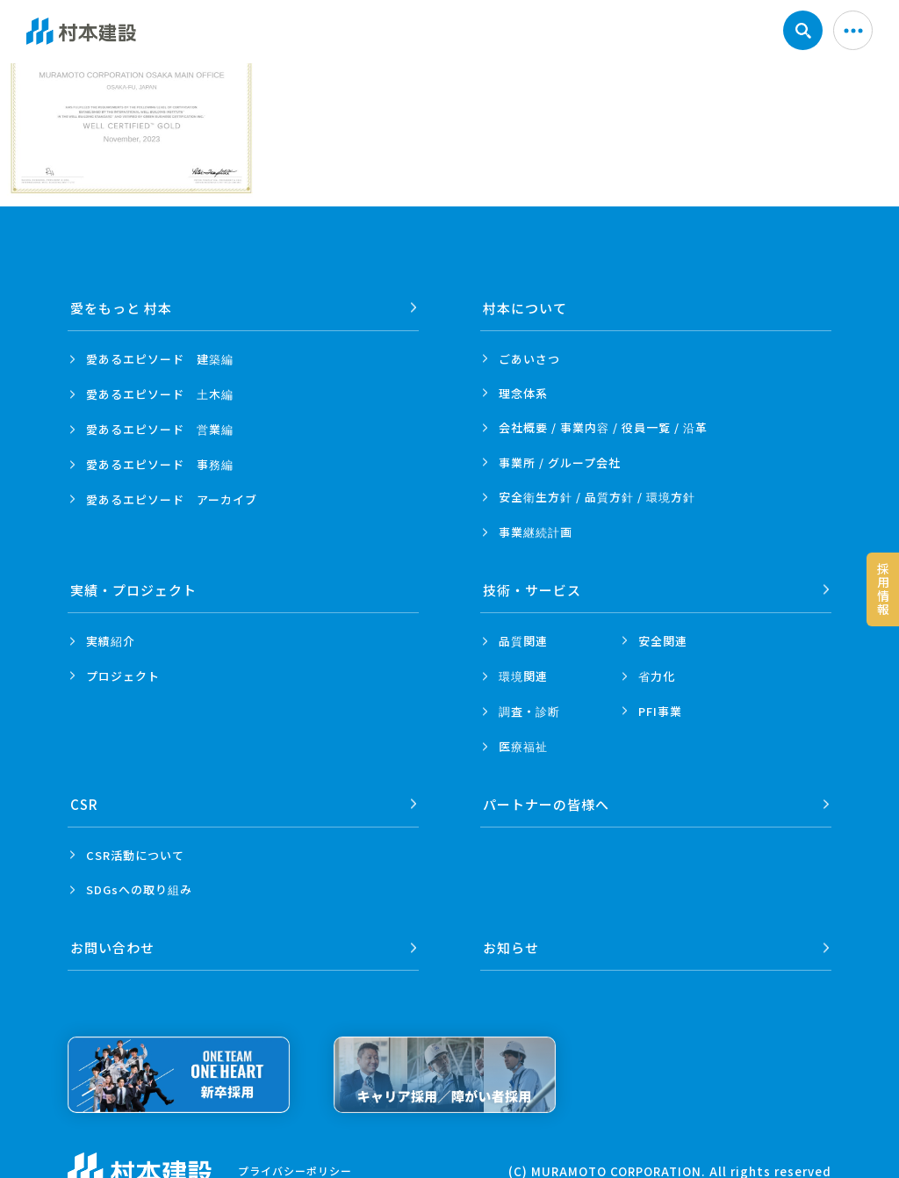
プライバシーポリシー (295, 1169)
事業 (535, 532)
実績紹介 (110, 640)
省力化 (656, 676)
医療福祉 (523, 746)
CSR (84, 804)
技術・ (532, 590)
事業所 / (560, 462)
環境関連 (523, 676)
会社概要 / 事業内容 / (603, 428)
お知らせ (511, 947)
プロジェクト (123, 676)
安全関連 (662, 640)
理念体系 (523, 393)
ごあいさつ (529, 359)
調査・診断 (529, 711)
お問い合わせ (112, 947)
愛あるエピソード (160, 359)
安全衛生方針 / (597, 497)
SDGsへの (139, 890)
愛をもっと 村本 (121, 308)
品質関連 (523, 640)
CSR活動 (135, 855)
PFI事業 (660, 711)
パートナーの (546, 804)
